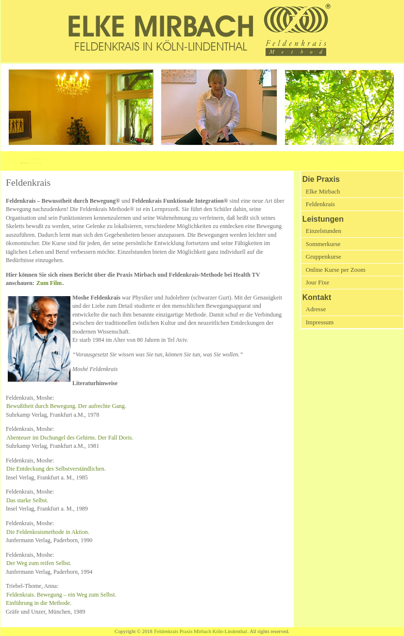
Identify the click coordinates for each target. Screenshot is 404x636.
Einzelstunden (323, 230)
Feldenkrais (320, 204)
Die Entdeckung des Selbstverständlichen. (56, 468)
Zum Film (49, 283)
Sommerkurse (323, 243)
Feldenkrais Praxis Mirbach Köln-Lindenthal (200, 631)
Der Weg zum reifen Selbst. (38, 563)
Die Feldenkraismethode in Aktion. (47, 532)
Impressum (320, 322)
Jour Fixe (317, 282)
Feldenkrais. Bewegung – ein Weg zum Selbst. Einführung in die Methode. (61, 598)
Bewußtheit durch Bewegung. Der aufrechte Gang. (66, 406)
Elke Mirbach (323, 191)
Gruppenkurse (323, 256)
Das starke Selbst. (27, 500)
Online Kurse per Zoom (336, 269)
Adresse (316, 309)
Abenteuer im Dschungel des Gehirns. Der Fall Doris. (70, 437)
